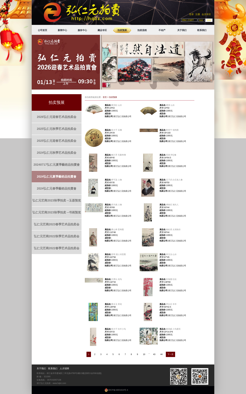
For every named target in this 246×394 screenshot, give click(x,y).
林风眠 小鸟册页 (173, 329)
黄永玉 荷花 (116, 304)
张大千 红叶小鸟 (118, 329)
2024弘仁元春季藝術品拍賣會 (56, 188)
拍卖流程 (142, 30)
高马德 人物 (116, 204)
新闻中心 (62, 30)
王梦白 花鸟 (116, 279)
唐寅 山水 (170, 105)
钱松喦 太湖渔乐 (173, 229)
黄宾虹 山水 (116, 105)
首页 (105, 97)
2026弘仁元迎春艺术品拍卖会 (56, 117)
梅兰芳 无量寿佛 (118, 155)
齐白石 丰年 (171, 304)
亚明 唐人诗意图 (118, 254)
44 (161, 354)
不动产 (162, 30)
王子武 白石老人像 (174, 180)
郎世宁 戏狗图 (172, 130)
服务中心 (82, 30)
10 (144, 354)
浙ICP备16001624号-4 (118, 390)
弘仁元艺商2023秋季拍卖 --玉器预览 (56, 200)
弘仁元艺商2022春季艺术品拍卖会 (56, 248)
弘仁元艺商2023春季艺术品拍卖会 (56, 224)
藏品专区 (102, 30)
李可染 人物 (116, 180)
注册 (197, 14)
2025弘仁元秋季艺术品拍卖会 (56, 129)
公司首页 (42, 30)
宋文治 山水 (171, 254)
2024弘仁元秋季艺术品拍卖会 (56, 152)
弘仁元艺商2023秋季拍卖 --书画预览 (56, 212)
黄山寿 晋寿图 (117, 229)
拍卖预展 (122, 30)
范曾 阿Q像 (171, 155)
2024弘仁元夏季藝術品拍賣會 (56, 176)
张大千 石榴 (116, 130)
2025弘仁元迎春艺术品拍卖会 (56, 140)
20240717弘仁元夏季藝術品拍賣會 (57, 164)
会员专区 (206, 14)
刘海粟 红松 (171, 279)
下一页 (170, 354)
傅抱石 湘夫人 (172, 204)
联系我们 (201, 30)
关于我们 (182, 30)
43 (154, 354)
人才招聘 (64, 368)
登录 (191, 14)
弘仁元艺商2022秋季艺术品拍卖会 (56, 236)
